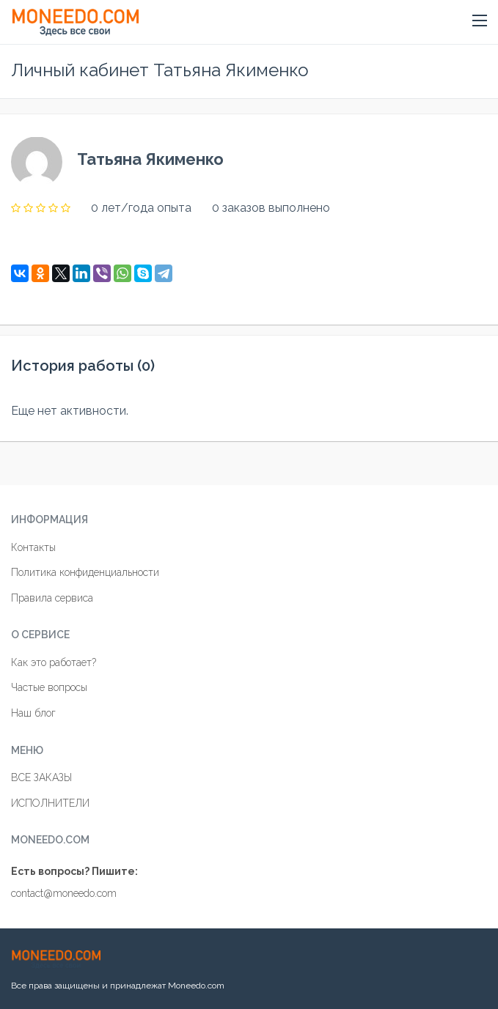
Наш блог (33, 713)
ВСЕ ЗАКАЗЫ (41, 777)
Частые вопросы (49, 687)
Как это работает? (53, 662)
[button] (479, 21)
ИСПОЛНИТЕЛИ (50, 803)
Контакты (33, 547)
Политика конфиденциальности (85, 572)
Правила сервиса (52, 598)
